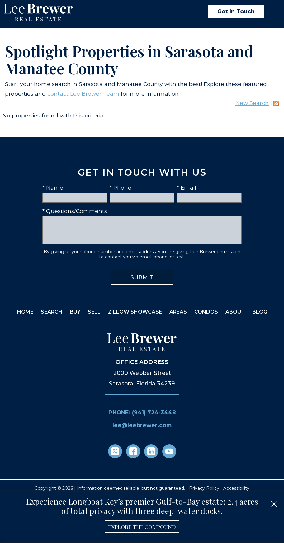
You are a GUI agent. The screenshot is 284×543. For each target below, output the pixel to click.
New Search (252, 103)
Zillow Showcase (135, 312)
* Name (52, 187)
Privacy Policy (204, 488)
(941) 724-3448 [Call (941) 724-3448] (154, 412)
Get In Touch (236, 11)
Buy (75, 312)
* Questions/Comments (74, 211)
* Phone (120, 187)
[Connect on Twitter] (115, 451)
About (235, 312)
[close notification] (274, 502)
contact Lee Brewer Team (83, 93)
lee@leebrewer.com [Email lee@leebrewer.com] (142, 425)
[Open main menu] (272, 11)
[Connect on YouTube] (169, 451)
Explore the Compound (142, 526)
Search (51, 312)
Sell (94, 312)
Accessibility (236, 488)
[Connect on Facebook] (133, 451)
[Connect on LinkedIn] (151, 451)
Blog (259, 312)
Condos (206, 312)
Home (25, 312)
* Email (186, 187)
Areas (178, 312)
